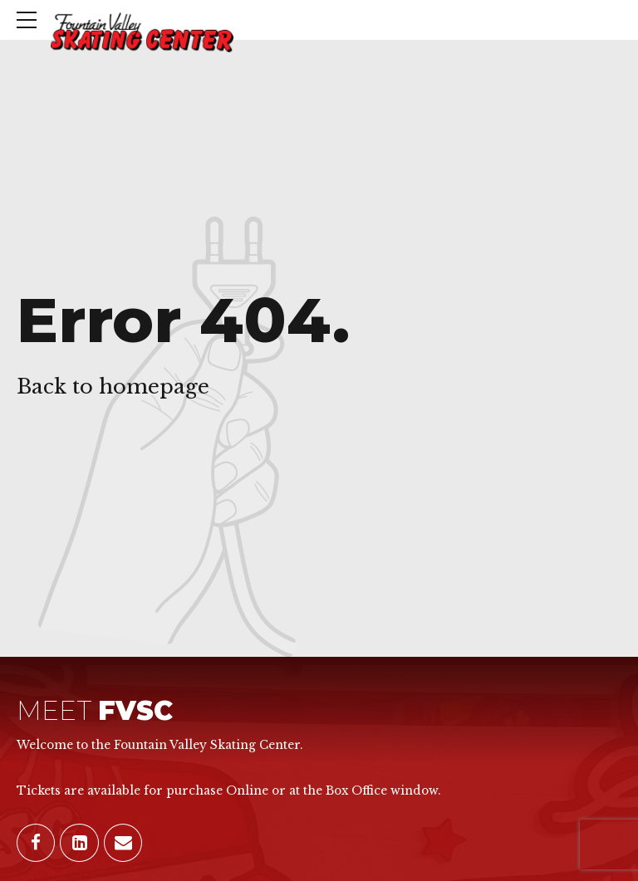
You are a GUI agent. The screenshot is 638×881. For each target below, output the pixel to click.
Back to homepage (113, 386)
